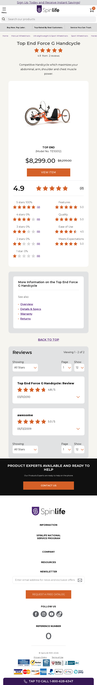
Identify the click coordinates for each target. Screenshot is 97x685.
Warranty (26, 313)
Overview (26, 304)
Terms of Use (57, 657)
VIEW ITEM (48, 172)
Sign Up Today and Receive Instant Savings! (48, 2)
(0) (38, 219)
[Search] (3, 19)
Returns (25, 318)
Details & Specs (30, 309)
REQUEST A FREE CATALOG (48, 594)
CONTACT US (48, 485)
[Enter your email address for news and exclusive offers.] (48, 580)
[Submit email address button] (80, 580)
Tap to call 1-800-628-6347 (51, 681)
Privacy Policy (40, 657)
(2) (38, 207)
